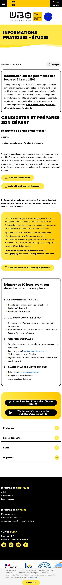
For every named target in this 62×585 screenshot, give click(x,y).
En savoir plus (32, 577)
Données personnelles (11, 517)
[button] (3, 3)
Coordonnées (7, 495)
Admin (4, 492)
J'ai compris (31, 583)
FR (13, 1)
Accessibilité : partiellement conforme (18, 521)
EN (13, 5)
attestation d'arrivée (34, 351)
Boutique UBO (7, 536)
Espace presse (7, 499)
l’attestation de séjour (30, 372)
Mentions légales (8, 514)
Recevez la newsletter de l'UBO (15, 539)
